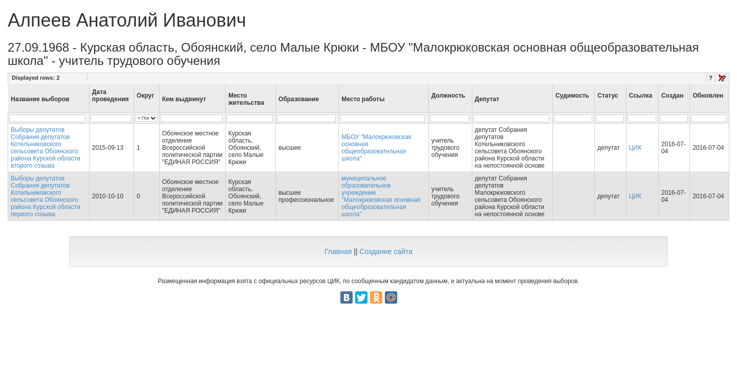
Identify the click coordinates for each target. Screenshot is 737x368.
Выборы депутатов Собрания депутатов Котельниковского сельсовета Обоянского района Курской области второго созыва (45, 147)
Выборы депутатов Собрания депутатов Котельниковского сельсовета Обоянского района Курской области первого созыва (45, 196)
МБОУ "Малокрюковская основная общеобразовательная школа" (376, 147)
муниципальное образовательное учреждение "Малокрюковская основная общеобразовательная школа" (380, 196)
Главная (338, 251)
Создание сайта (386, 251)
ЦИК (635, 147)
